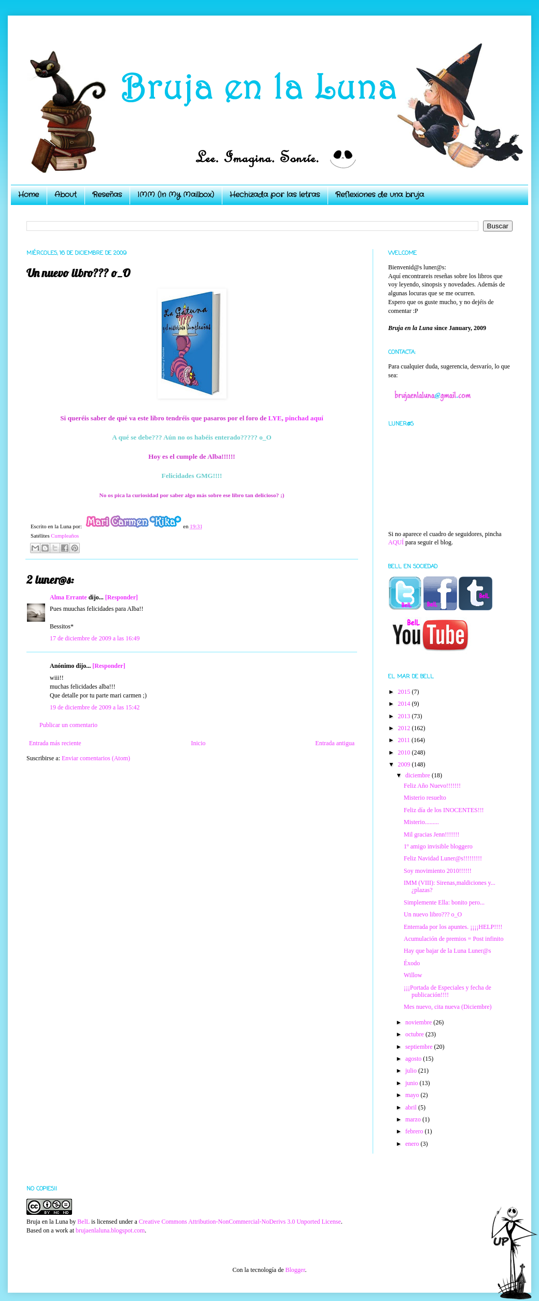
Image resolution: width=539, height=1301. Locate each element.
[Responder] (121, 597)
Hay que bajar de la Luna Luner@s (447, 950)
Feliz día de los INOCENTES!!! (444, 810)
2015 (405, 691)
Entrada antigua (334, 743)
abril (411, 1107)
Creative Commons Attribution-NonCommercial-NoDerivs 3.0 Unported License (240, 1221)
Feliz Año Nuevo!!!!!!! (432, 785)
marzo (413, 1119)
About (65, 194)
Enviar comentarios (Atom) (96, 758)
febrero (415, 1131)
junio (412, 1083)
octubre (415, 1034)
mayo (413, 1095)
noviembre (419, 1022)
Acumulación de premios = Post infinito (453, 938)
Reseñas (107, 194)
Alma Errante (68, 597)
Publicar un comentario (68, 725)
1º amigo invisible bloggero (438, 846)
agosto (414, 1058)
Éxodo (412, 963)
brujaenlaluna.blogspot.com (110, 1230)
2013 (405, 716)
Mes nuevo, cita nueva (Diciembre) (448, 1006)
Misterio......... (421, 822)
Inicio (198, 743)
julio (411, 1070)
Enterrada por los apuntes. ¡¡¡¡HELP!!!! (453, 926)
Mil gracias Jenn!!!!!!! (431, 834)
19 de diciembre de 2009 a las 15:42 (95, 707)
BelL (83, 1221)
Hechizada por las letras (275, 194)
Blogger (295, 1269)
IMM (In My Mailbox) (175, 194)
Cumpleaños (65, 535)
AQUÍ (396, 542)
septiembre (419, 1046)
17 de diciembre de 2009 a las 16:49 (95, 638)
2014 (405, 703)
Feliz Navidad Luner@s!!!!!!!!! (443, 858)
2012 (405, 728)
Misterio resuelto (425, 797)
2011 (405, 740)
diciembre (418, 775)
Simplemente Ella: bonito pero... (444, 902)
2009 (405, 764)
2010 (405, 752)
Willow (413, 975)
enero (413, 1143)
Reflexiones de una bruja (379, 194)
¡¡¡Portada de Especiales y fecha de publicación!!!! (447, 991)
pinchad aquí (304, 418)
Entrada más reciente (55, 743)
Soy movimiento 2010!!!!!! (438, 870)
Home (28, 194)
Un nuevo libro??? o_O (433, 914)
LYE (275, 418)
